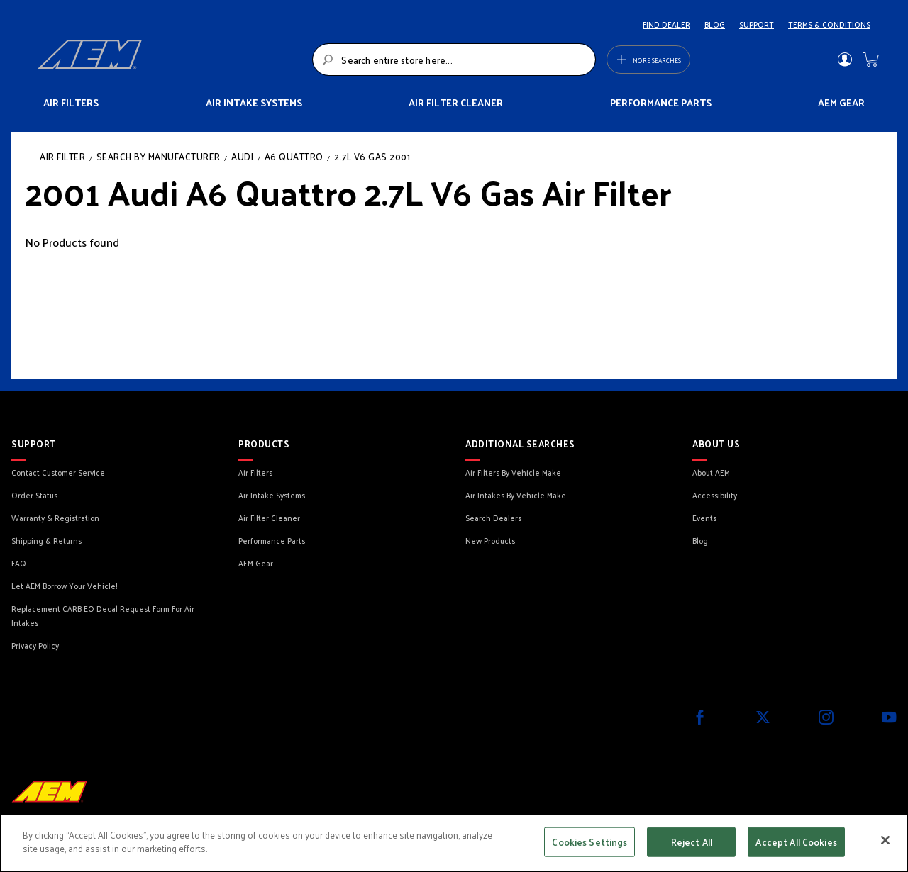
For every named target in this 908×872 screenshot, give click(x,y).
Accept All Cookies (795, 842)
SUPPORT (756, 24)
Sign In (844, 59)
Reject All (691, 842)
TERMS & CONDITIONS (829, 24)
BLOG (714, 24)
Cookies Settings (589, 842)
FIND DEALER (666, 24)
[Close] (885, 840)
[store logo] (170, 59)
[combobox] (453, 59)
